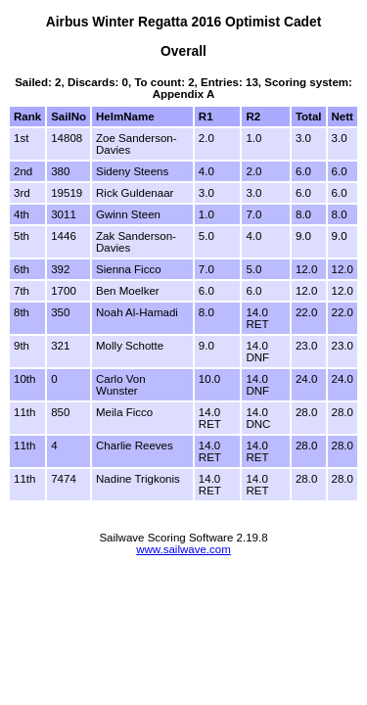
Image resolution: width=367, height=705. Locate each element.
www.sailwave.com (183, 549)
